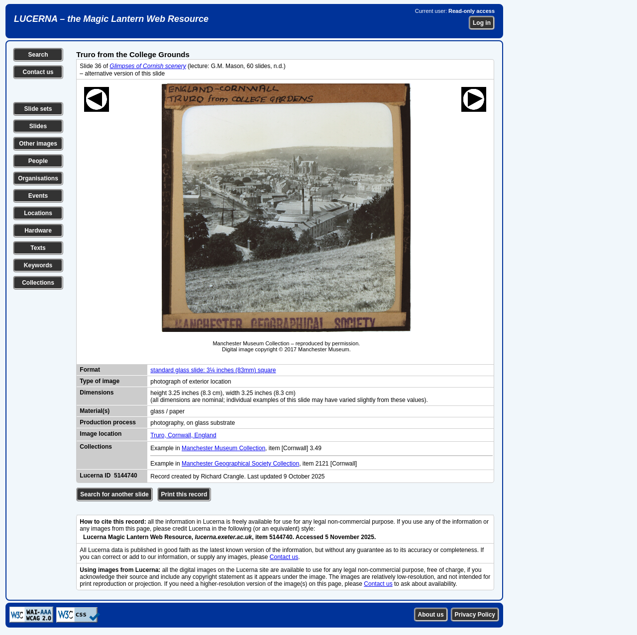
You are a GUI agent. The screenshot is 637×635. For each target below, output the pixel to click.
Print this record (184, 494)
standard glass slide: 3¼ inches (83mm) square (213, 370)
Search (38, 54)
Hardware (38, 230)
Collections (38, 282)
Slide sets (38, 108)
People (38, 161)
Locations (38, 213)
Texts (37, 247)
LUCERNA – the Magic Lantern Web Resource (111, 19)
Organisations (38, 178)
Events (38, 195)
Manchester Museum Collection (223, 448)
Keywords (38, 265)
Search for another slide (114, 494)
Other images (38, 143)
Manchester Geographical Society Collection (240, 463)
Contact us (37, 72)
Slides (38, 126)
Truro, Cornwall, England (183, 435)
